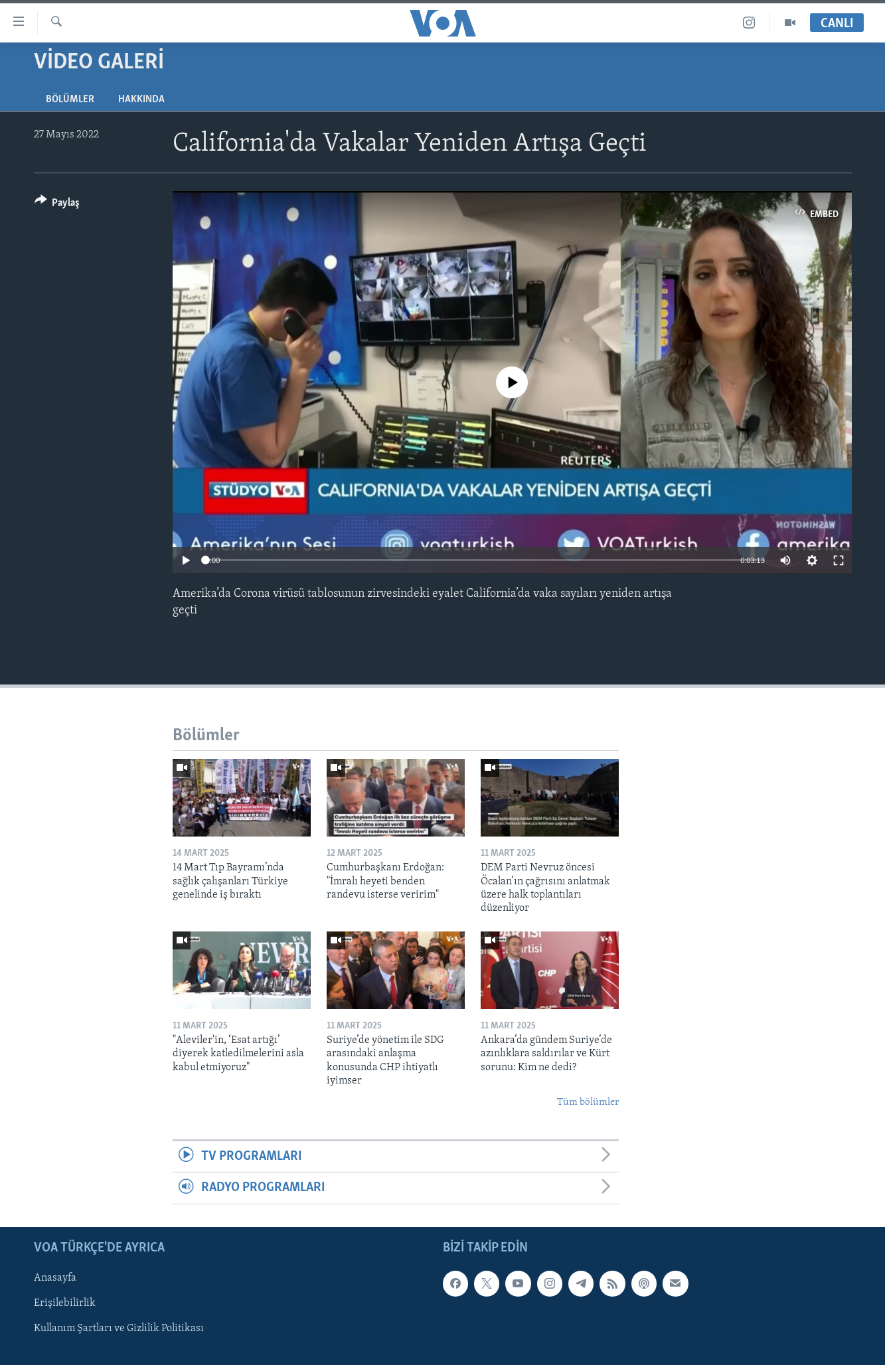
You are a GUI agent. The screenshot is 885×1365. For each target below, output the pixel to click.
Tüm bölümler (588, 1102)
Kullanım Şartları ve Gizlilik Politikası (119, 1328)
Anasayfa (55, 1278)
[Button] (57, 204)
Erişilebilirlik (65, 1303)
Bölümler (70, 99)
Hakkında (141, 99)
